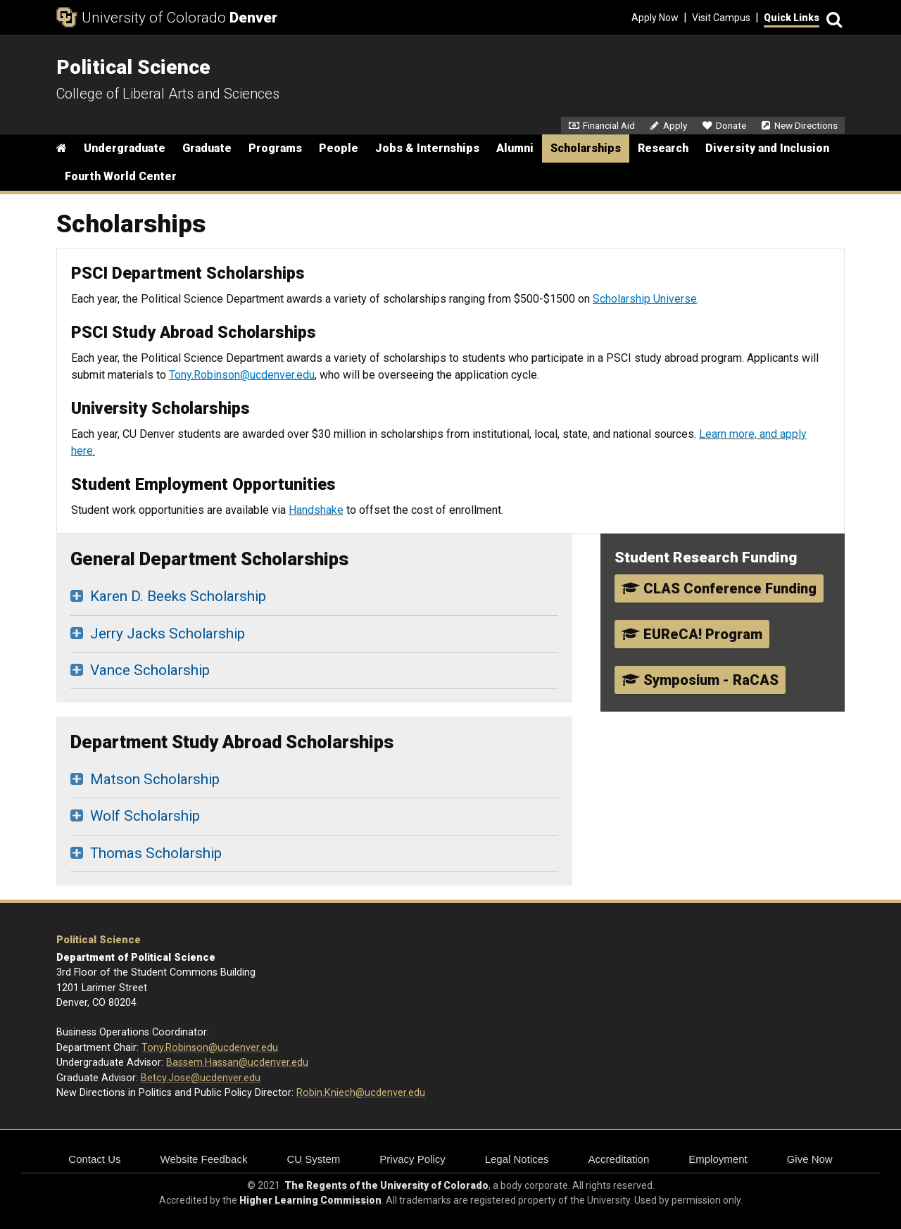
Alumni (515, 148)
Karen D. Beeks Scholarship (178, 596)
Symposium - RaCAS (700, 680)
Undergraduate (124, 148)
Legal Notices (517, 1159)
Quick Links (791, 17)
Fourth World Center (121, 176)
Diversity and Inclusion (767, 148)
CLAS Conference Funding (719, 588)
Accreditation (619, 1159)
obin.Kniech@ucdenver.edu (364, 1093)
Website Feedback (204, 1159)
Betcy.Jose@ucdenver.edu (200, 1078)
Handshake (316, 510)
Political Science (98, 940)
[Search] (832, 18)
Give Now (810, 1159)
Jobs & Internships (427, 148)
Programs (275, 148)
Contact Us (94, 1159)
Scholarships (585, 148)
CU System (313, 1159)
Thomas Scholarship (156, 853)
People (338, 148)
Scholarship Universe (645, 298)
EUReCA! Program (692, 634)
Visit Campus (721, 17)
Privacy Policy (412, 1159)
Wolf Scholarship (145, 815)
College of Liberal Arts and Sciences (167, 93)
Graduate (207, 148)
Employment (717, 1159)
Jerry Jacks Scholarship (167, 633)
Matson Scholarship (155, 779)
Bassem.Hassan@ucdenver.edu (237, 1063)
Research (663, 148)
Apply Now (655, 17)
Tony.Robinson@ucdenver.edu (242, 375)
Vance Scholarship (150, 670)
